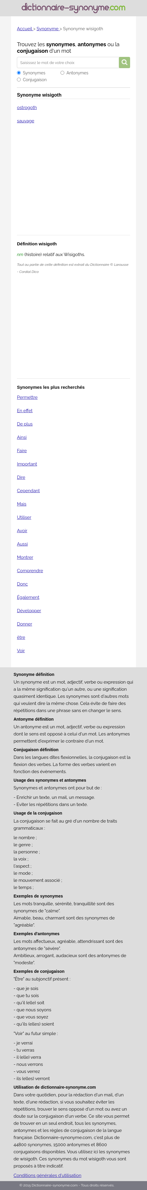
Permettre (27, 397)
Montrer (25, 557)
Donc (22, 584)
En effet (25, 410)
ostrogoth (27, 107)
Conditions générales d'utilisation (48, 1175)
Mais (21, 504)
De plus (25, 424)
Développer (29, 610)
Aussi (22, 544)
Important (27, 464)
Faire (22, 450)
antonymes (92, 44)
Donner (24, 624)
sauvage (25, 121)
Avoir (22, 530)
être (21, 637)
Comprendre (30, 570)
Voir (21, 650)
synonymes (60, 44)
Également (28, 597)
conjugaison (32, 51)
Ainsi (22, 437)
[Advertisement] (73, 183)
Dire (21, 477)
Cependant (28, 490)
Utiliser (24, 517)
